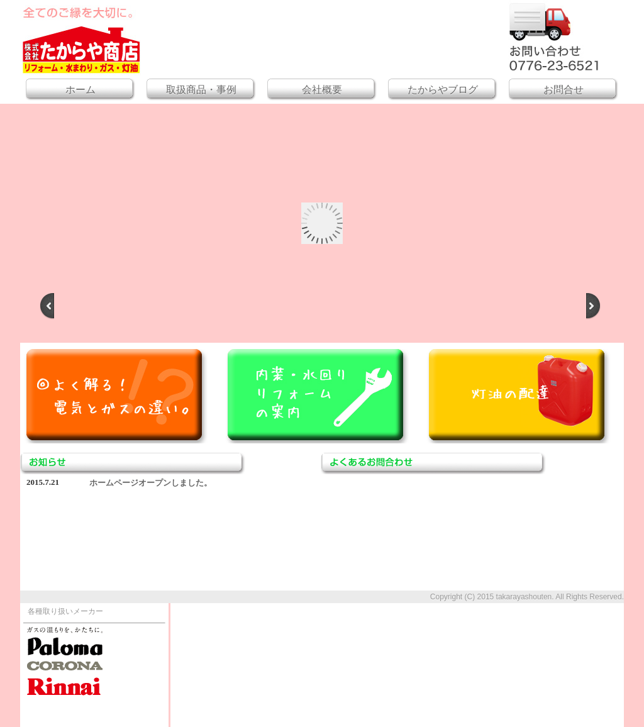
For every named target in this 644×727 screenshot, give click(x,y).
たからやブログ (443, 89)
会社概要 (322, 89)
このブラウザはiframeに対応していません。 (173, 534)
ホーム (80, 89)
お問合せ (563, 89)
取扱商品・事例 (201, 89)
